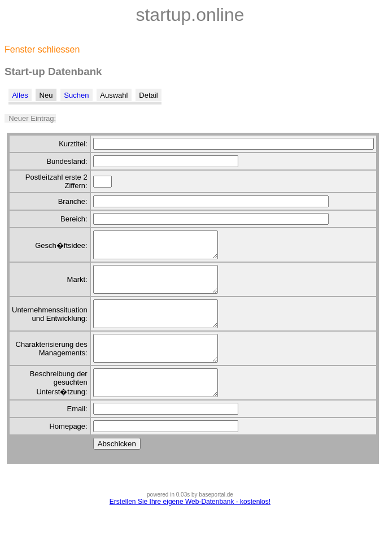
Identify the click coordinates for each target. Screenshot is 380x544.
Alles (20, 95)
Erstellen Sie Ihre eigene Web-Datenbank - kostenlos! (190, 527)
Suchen (76, 95)
